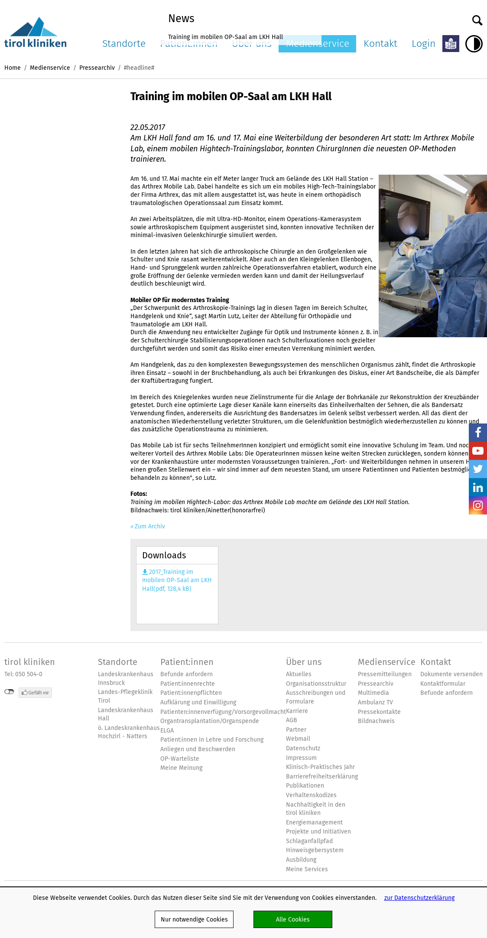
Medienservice (50, 67)
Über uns (303, 662)
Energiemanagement (314, 822)
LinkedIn (478, 487)
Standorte (124, 43)
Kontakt (380, 43)
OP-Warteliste (179, 759)
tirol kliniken (29, 662)
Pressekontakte (379, 712)
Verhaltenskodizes (311, 795)
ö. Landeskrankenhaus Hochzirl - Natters (129, 732)
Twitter (478, 469)
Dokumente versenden (451, 674)
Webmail (298, 739)
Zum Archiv (150, 526)
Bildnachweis (376, 721)
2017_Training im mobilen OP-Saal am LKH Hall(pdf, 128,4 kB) (177, 580)
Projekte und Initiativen (318, 831)
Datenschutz (303, 748)
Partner (296, 730)
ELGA (167, 730)
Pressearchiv (97, 67)
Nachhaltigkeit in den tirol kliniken (315, 809)
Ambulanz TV (375, 702)
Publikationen (305, 786)
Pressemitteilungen (385, 674)
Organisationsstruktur (316, 684)
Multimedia (373, 693)
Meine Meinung (181, 768)
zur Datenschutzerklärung (419, 897)
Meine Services (307, 869)
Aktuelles (299, 674)
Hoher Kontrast (474, 43)
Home (12, 67)
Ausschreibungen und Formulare (315, 697)
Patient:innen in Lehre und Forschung (211, 740)
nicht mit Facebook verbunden (9, 691)
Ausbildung (301, 860)
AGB (291, 720)
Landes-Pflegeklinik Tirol (125, 696)
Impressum (301, 758)
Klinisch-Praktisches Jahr (320, 767)
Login (423, 43)
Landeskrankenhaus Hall (125, 714)
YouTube (478, 451)
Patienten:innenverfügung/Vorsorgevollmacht (223, 712)
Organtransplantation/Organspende (209, 721)
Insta (478, 505)
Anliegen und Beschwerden (197, 749)
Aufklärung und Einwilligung (198, 702)
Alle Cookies (293, 919)
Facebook (478, 432)
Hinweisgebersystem (315, 850)
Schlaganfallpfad (309, 841)
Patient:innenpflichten (191, 693)
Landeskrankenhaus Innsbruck (125, 678)
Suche (477, 18)
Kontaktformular (442, 684)
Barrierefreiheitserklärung (322, 776)
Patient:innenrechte (187, 684)
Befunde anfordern (186, 674)
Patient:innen (187, 662)
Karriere (297, 711)
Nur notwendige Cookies (194, 919)
